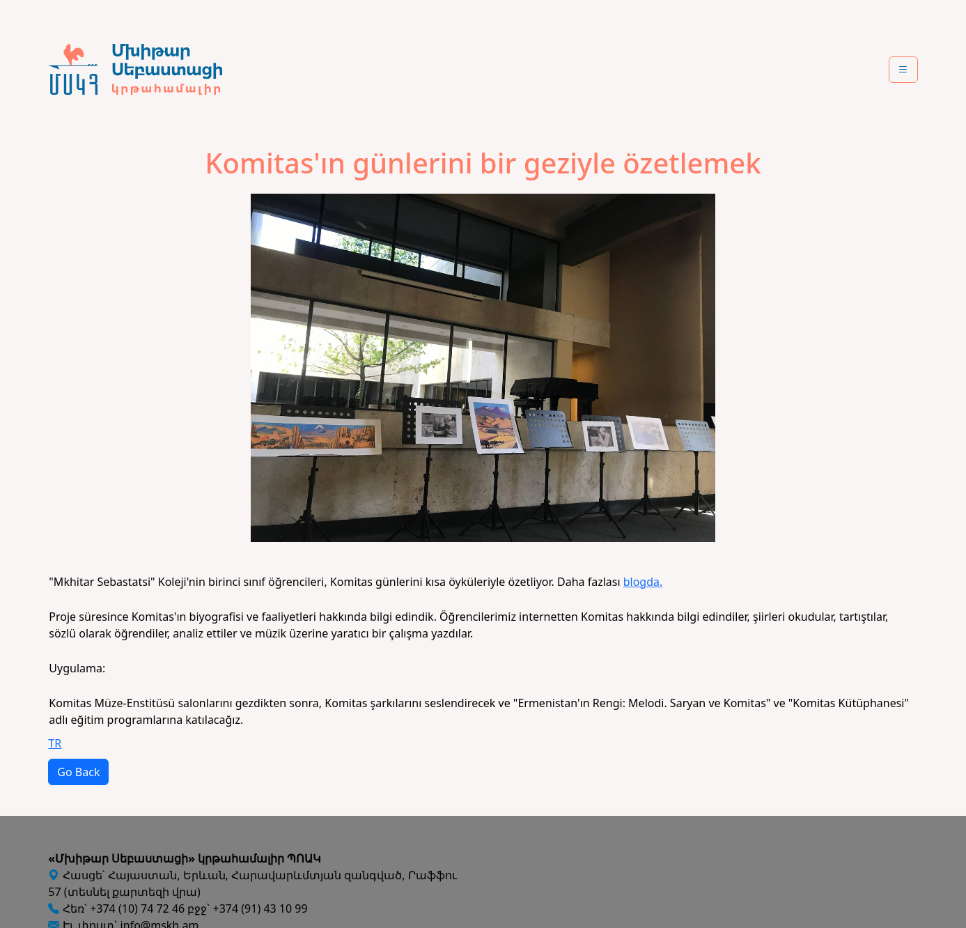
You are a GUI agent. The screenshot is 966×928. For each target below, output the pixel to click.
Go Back (78, 772)
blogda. (643, 581)
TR (54, 743)
